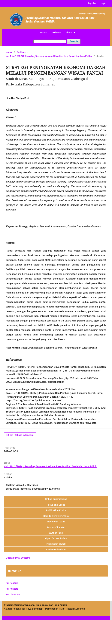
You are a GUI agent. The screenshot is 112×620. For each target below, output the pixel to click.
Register (91, 3)
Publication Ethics (56, 510)
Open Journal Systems (18, 558)
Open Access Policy (56, 538)
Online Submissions (56, 499)
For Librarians (13, 595)
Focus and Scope (56, 505)
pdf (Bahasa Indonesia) (21, 435)
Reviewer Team (56, 521)
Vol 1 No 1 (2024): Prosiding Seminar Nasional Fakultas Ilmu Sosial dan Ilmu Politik (49, 56)
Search (74, 41)
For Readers (12, 583)
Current (43, 32)
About (69, 32)
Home (9, 52)
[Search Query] (49, 41)
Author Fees (56, 533)
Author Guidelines (56, 549)
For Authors (12, 589)
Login (103, 3)
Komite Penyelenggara (56, 516)
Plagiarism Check (55, 544)
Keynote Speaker (56, 527)
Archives (56, 32)
